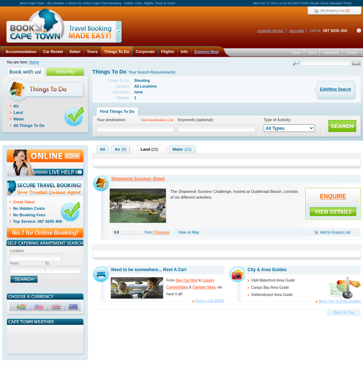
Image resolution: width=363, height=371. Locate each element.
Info (184, 51)
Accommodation (20, 51)
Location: (17, 251)
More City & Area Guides (340, 301)
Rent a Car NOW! (209, 301)
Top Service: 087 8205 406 (37, 221)
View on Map (188, 232)
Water (18, 119)
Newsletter (331, 52)
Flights (167, 51)
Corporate (145, 51)
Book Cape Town (61, 26)
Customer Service (270, 30)
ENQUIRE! (333, 211)
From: (14, 263)
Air (16, 106)
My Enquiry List (332, 10)
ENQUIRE (333, 196)
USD (39, 308)
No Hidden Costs (29, 208)
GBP (56, 308)
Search (297, 63)
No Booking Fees (29, 215)
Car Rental (53, 51)
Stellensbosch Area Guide (272, 295)
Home (296, 52)
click (120, 33)
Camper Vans (204, 287)
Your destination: (136, 120)
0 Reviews (161, 232)
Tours (92, 51)
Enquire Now (206, 51)
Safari (74, 51)
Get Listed (296, 30)
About (312, 52)
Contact (351, 52)
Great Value (24, 202)
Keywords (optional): (196, 120)
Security (66, 71)
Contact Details (359, 30)
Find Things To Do (117, 111)
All (102, 149)
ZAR (22, 308)
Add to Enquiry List (335, 232)
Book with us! (26, 71)
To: (47, 263)
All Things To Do (29, 125)
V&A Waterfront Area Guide (273, 280)
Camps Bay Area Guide (270, 288)
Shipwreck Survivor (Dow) (138, 178)
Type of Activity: (278, 120)
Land (18, 112)
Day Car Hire (186, 280)
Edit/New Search (335, 89)
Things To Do (116, 51)
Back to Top (344, 312)
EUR (74, 308)
